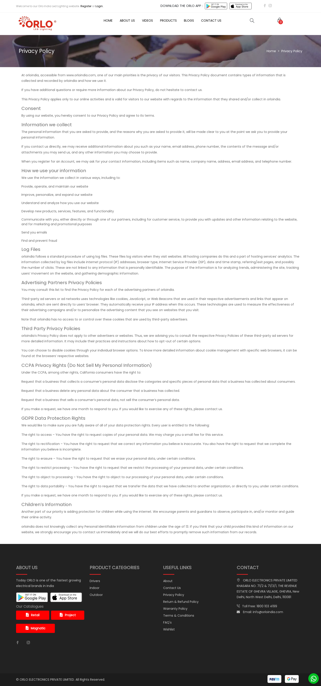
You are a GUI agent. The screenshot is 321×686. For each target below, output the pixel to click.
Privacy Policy (173, 595)
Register (85, 6)
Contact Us (211, 20)
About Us (127, 20)
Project (68, 615)
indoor (94, 588)
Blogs (189, 20)
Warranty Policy (175, 608)
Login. (99, 6)
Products (168, 20)
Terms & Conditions (178, 615)
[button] (279, 20)
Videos (147, 20)
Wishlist (169, 629)
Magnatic (35, 628)
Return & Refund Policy (181, 601)
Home (108, 20)
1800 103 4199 (267, 606)
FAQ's (167, 622)
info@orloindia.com (268, 612)
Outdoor (96, 595)
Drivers (95, 581)
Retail (32, 615)
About (168, 581)
